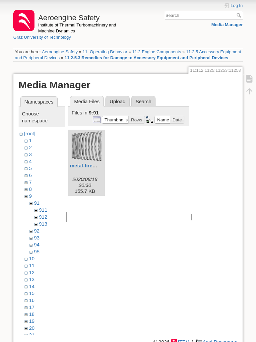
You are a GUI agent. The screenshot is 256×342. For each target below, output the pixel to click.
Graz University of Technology (42, 37)
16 (32, 300)
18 (32, 314)
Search (239, 15)
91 (37, 203)
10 (32, 258)
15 (32, 293)
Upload (118, 101)
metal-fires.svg (87, 165)
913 (43, 224)
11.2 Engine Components (156, 51)
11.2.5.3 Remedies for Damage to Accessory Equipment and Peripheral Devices (146, 57)
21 (32, 335)
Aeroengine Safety (60, 51)
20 (32, 328)
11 (32, 265)
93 (37, 237)
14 (32, 286)
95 (37, 251)
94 (37, 244)
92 (37, 231)
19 (32, 321)
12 (32, 272)
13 (32, 279)
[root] (29, 133)
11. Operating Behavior (105, 51)
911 (43, 210)
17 (32, 307)
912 (43, 217)
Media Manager (227, 24)
